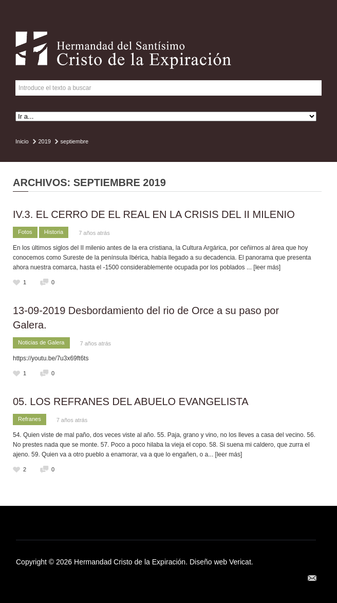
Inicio (22, 141)
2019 (44, 141)
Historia (53, 232)
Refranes (29, 419)
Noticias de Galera (41, 342)
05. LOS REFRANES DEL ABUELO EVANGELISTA (131, 401)
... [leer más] (263, 267)
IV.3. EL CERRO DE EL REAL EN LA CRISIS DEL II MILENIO (154, 214)
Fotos (25, 232)
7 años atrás (94, 233)
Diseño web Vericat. (221, 562)
